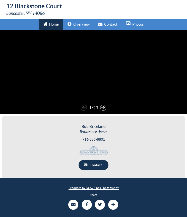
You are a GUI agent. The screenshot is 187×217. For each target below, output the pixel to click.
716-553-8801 (93, 139)
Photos (135, 23)
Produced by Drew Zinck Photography (94, 187)
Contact (107, 23)
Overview (79, 23)
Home (51, 23)
